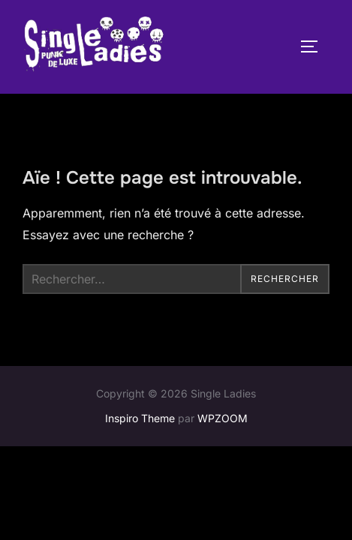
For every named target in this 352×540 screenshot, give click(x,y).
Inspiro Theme (140, 418)
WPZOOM (222, 418)
